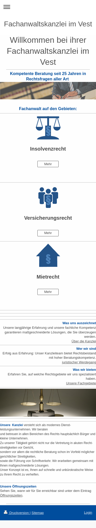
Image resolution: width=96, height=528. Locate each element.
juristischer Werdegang (79, 362)
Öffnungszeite (10, 495)
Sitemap (37, 513)
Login (88, 512)
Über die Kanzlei (84, 341)
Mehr (48, 164)
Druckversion (17, 513)
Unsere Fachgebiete (81, 383)
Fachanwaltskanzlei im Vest (48, 24)
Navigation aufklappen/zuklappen (48, 6)
